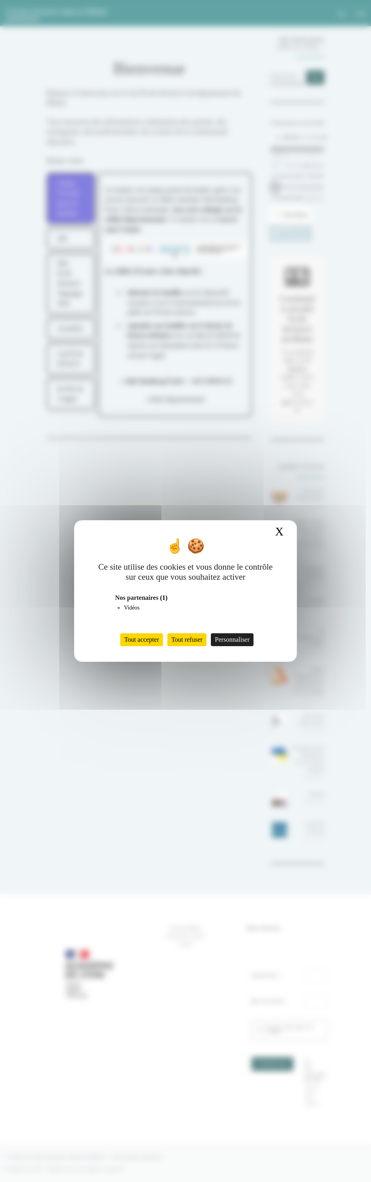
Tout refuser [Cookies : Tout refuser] (187, 639)
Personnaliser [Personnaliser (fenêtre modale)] (232, 639)
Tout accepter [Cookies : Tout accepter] (141, 639)
